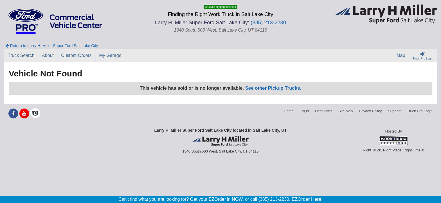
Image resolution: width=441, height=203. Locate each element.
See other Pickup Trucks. (273, 88)
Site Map (345, 111)
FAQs (304, 111)
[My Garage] (110, 55)
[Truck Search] (21, 55)
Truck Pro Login (420, 111)
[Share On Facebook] (13, 113)
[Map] (401, 55)
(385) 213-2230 (268, 22)
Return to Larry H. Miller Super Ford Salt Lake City (52, 45)
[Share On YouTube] (24, 113)
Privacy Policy (370, 111)
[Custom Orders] (77, 55)
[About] (47, 55)
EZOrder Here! (307, 199)
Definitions (323, 111)
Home (289, 111)
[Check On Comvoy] (35, 113)
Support (394, 111)
